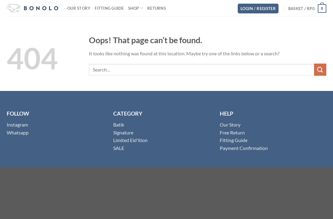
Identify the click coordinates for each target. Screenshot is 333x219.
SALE (118, 148)
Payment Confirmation (244, 148)
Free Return (232, 132)
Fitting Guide (109, 8)
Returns (156, 8)
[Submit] (320, 69)
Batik (118, 124)
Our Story (78, 8)
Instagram (17, 124)
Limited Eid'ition (130, 140)
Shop (135, 8)
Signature (123, 132)
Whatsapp (18, 132)
